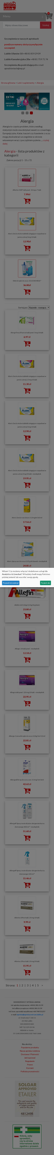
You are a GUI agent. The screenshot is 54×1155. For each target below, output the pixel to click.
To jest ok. (45, 583)
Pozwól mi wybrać (11, 583)
